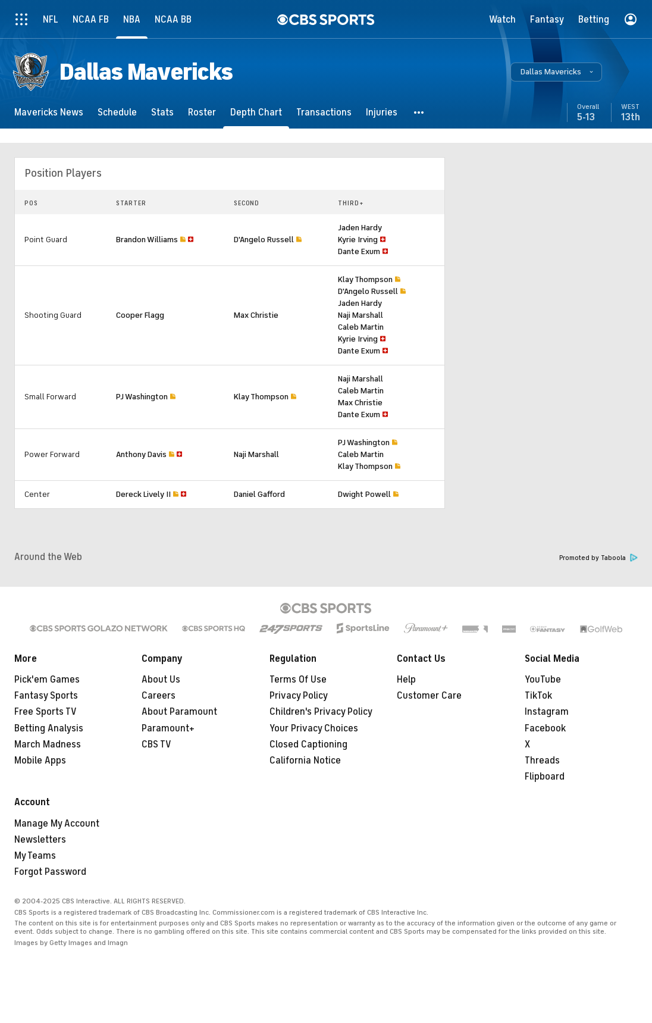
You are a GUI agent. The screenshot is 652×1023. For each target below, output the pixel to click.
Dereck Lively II (143, 494)
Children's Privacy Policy (320, 712)
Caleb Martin (361, 327)
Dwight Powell (364, 494)
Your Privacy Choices (313, 728)
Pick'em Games (47, 680)
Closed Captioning (308, 744)
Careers (158, 696)
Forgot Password (50, 872)
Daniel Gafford (259, 494)
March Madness (47, 744)
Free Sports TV (45, 712)
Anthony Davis (141, 454)
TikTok (538, 696)
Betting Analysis (48, 728)
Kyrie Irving (358, 239)
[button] (556, 72)
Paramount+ (168, 728)
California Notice (305, 761)
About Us (161, 680)
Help (406, 680)
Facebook (545, 728)
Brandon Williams (147, 239)
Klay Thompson (365, 279)
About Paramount (179, 712)
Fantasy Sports (46, 696)
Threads (542, 761)
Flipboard (545, 777)
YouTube (543, 680)
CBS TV (156, 744)
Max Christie (256, 315)
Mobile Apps (40, 761)
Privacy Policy (298, 696)
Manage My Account (56, 824)
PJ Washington (142, 397)
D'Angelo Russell (264, 239)
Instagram (547, 712)
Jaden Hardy (360, 228)
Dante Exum (359, 251)
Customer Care (429, 696)
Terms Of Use (298, 680)
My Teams (35, 856)
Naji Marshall (360, 315)
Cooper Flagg (140, 315)
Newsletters (40, 840)
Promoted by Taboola (598, 558)
